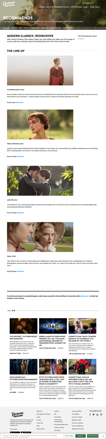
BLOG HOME (6, 28)
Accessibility (75, 414)
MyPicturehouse (87, 3)
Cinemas (42, 7)
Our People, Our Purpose (44, 414)
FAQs (38, 426)
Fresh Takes (44, 28)
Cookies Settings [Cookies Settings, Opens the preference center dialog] (69, 437)
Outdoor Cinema (76, 7)
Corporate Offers (77, 411)
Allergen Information (78, 429)
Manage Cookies (76, 420)
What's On (49, 7)
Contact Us (40, 423)
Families (56, 411)
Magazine (14, 28)
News (20, 28)
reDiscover (84, 296)
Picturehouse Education (61, 424)
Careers (39, 420)
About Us (39, 411)
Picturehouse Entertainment (58, 420)
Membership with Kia (62, 7)
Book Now (19, 102)
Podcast (26, 28)
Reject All (80, 437)
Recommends (40, 429)
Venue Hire (57, 430)
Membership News (68, 28)
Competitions (35, 28)
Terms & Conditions (77, 423)
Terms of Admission (77, 426)
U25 (55, 414)
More (86, 7)
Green (38, 417)
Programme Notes (55, 28)
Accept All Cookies (93, 437)
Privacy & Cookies (77, 417)
